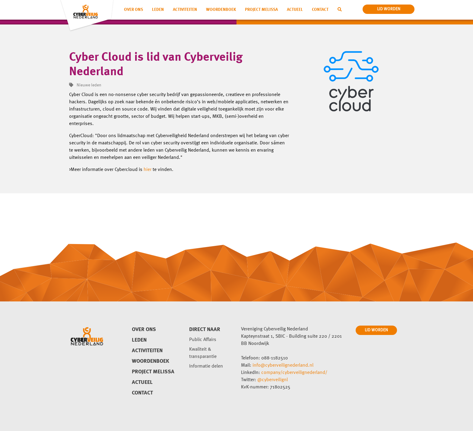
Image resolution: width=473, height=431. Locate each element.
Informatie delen (206, 366)
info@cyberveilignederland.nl (282, 365)
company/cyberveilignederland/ (294, 372)
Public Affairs (202, 339)
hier (147, 169)
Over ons (133, 10)
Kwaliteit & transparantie (203, 353)
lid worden (388, 9)
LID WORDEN (376, 330)
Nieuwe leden (85, 85)
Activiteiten (185, 10)
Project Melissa (261, 10)
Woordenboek (221, 10)
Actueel (295, 10)
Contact (320, 10)
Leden (158, 10)
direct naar (204, 329)
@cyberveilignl (272, 380)
